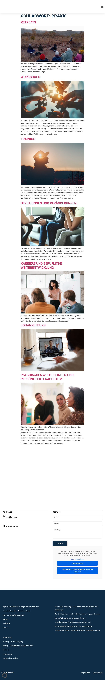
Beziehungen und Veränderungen (51, 203)
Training (28, 139)
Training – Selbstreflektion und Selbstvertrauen (18, 646)
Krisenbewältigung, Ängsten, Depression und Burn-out (73, 622)
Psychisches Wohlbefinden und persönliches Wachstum (49, 377)
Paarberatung (7, 654)
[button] (72, 7)
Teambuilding (7, 638)
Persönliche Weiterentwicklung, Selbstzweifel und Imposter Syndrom (77, 614)
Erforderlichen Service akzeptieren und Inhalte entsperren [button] (77, 571)
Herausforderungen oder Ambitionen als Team (70, 618)
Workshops (31, 77)
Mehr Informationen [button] (77, 559)
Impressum (85, 673)
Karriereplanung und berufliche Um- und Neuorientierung (73, 626)
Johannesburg (34, 325)
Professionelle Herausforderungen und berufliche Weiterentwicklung (77, 630)
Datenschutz (97, 673)
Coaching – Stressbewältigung (13, 642)
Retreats (29, 22)
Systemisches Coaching (10, 658)
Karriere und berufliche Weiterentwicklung (42, 265)
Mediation (6, 650)
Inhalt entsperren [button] (77, 563)
